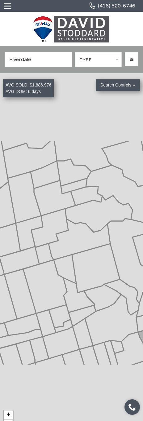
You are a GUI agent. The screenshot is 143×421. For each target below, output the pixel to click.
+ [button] (8, 415)
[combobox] (98, 59)
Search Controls (118, 84)
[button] (131, 59)
